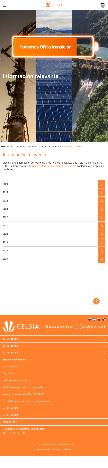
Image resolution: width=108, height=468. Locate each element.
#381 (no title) (103, 319)
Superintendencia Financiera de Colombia (52, 166)
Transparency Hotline (14, 359)
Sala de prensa (10, 366)
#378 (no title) (89, 319)
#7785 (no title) (10, 415)
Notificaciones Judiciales (15, 380)
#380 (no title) (94, 319)
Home (10, 146)
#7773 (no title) (11, 352)
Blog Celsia (8, 373)
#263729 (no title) (99, 319)
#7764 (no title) (11, 339)
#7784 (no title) (10, 408)
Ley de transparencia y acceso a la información (26, 401)
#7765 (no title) (11, 346)
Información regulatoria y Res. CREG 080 (23, 394)
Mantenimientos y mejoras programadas (23, 387)
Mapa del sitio (10, 422)
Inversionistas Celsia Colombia (43, 146)
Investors (20, 146)
